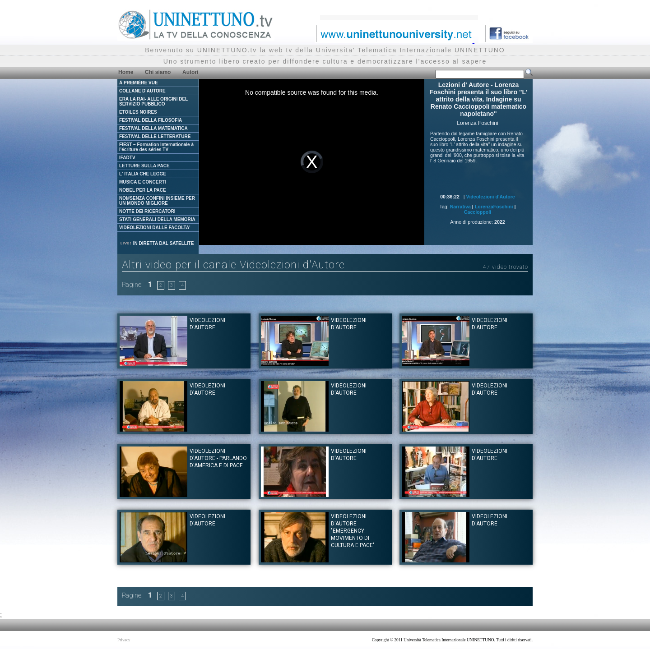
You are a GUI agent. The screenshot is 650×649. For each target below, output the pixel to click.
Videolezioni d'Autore (490, 196)
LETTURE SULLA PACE (144, 165)
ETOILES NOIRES (138, 112)
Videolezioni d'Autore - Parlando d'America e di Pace (218, 458)
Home (125, 72)
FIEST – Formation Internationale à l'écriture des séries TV (156, 147)
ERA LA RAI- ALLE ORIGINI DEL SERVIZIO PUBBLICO (153, 101)
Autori (190, 72)
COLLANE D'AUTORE (142, 90)
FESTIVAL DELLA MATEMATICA (153, 128)
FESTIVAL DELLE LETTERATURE (154, 136)
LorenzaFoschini (494, 206)
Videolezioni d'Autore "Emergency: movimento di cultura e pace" (353, 530)
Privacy (123, 640)
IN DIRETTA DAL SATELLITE (157, 243)
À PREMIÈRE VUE (138, 82)
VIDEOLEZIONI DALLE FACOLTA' (154, 227)
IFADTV (127, 157)
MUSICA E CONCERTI (142, 182)
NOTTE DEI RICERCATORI (147, 211)
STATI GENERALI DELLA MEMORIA (157, 219)
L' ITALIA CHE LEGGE (142, 173)
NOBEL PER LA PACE (142, 190)
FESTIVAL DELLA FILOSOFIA (150, 120)
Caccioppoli (477, 212)
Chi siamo (158, 72)
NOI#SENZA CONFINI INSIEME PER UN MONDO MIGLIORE (157, 201)
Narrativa (460, 206)
